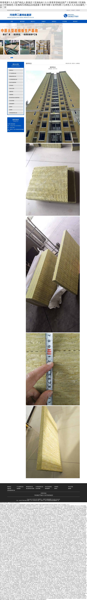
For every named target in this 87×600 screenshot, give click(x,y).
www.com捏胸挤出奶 (34, 536)
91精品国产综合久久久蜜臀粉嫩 (6, 550)
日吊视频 (13, 588)
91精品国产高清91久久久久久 (62, 594)
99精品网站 (20, 576)
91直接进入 (56, 553)
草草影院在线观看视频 (24, 581)
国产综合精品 (48, 572)
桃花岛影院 (59, 570)
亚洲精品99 (81, 546)
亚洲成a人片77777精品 (53, 522)
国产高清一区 (17, 525)
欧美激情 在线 (23, 586)
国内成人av (15, 505)
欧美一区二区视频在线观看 (76, 587)
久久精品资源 (39, 543)
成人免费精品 (37, 526)
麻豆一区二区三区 (47, 524)
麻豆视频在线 (53, 558)
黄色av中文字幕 (56, 546)
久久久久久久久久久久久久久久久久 (43, 559)
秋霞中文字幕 (83, 518)
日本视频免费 (75, 546)
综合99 (41, 524)
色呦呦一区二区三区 (30, 524)
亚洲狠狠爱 (27, 538)
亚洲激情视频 (26, 519)
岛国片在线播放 (72, 558)
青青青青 (37, 598)
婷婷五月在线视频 (5, 599)
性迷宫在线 (38, 578)
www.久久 (11, 594)
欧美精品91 (8, 597)
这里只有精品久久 (71, 530)
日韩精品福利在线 (54, 527)
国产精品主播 (6, 572)
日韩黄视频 (12, 526)
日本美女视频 (54, 572)
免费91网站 (84, 571)
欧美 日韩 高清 (11, 510)
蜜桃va (65, 536)
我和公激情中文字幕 (27, 543)
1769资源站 (46, 536)
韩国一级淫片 (12, 559)
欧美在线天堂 (22, 584)
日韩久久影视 (80, 582)
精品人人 (12, 576)
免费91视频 (24, 595)
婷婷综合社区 (13, 566)
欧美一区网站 (49, 529)
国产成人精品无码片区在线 (7, 539)
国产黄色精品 (10, 524)
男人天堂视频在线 (60, 518)
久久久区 (52, 552)
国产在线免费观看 (20, 572)
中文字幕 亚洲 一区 (27, 594)
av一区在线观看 (57, 560)
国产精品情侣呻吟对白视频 (29, 539)
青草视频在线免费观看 (29, 537)
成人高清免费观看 (58, 537)
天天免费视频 (58, 514)
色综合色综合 (14, 583)
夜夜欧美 (23, 514)
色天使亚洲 (78, 592)
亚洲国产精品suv (60, 525)
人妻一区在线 (33, 593)
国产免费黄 (29, 582)
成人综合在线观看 (35, 535)
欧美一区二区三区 (31, 547)
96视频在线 (5, 593)
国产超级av (63, 573)
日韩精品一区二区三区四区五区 (76, 589)
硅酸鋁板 (11, 91)
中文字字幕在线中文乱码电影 (7, 573)
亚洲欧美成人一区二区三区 (11, 527)
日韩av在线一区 (52, 542)
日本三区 (8, 543)
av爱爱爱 (30, 575)
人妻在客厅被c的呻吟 (48, 546)
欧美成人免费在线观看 (71, 553)
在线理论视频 (40, 525)
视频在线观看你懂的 (81, 594)
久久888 (23, 552)
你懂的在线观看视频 (28, 550)
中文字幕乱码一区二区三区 (27, 510)
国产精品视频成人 (21, 529)
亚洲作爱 (9, 588)
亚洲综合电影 (26, 597)
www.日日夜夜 (9, 584)
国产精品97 (66, 525)
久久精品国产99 (55, 584)
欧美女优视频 (83, 505)
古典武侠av (15, 529)
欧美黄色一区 (62, 554)
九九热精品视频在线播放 (66, 587)
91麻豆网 (67, 573)
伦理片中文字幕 (48, 508)
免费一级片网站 (30, 563)
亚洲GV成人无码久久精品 (5, 569)
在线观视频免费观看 (68, 539)
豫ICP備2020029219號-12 (65, 500)
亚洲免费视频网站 (15, 584)
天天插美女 (36, 553)
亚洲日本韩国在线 (19, 522)
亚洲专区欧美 (23, 570)
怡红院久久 (73, 512)
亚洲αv (75, 513)
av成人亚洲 (7, 578)
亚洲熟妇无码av (39, 590)
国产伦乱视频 (16, 524)
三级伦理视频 (18, 507)
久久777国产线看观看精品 (70, 521)
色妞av (70, 547)
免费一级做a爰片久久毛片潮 (36, 584)
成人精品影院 (5, 561)
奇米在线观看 (71, 527)
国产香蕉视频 (70, 529)
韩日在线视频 (43, 572)
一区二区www (10, 570)
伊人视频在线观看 (21, 505)
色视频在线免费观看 (71, 560)
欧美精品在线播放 (25, 508)
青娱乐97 (64, 565)
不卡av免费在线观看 (74, 514)
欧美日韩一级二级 (52, 575)
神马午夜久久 (47, 565)
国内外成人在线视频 (77, 597)
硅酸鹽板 (11, 94)
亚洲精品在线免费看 (19, 577)
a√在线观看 (5, 544)
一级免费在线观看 (23, 582)
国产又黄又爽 (28, 584)
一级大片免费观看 (75, 547)
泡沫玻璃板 (11, 100)
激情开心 (3, 597)
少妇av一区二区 (48, 558)
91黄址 (1, 561)
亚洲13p (60, 543)
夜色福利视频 (5, 554)
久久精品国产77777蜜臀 (26, 593)
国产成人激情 (24, 590)
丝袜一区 (72, 586)
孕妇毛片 (37, 542)
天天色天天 (38, 564)
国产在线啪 (52, 541)
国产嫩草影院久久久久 (19, 588)
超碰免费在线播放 (43, 554)
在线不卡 (69, 571)
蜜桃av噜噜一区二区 (11, 520)
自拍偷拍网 (77, 572)
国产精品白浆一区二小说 (52, 589)
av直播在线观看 (34, 570)
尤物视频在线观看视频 (33, 577)
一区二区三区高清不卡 (38, 509)
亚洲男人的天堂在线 (72, 543)
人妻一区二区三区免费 (61, 566)
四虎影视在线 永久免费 (34, 597)
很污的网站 (71, 525)
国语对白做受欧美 (15, 538)
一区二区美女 (43, 581)
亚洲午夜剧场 (11, 577)
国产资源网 (7, 580)
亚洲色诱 (84, 581)
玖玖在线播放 (8, 532)
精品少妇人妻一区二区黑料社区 (30, 555)
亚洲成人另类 (18, 514)
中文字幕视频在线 (56, 571)
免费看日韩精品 (47, 555)
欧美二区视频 (47, 580)
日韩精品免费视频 (50, 537)
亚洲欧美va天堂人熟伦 (56, 567)
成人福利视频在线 (79, 521)
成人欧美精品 (10, 593)
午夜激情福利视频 (32, 578)
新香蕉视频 (45, 521)
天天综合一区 (74, 554)
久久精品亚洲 (15, 550)
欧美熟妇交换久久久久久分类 (17, 512)
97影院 (9, 590)
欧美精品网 (47, 592)
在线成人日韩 (45, 535)
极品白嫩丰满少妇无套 (70, 559)
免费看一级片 (53, 581)
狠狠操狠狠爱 (19, 567)
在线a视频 (22, 542)
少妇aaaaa (31, 565)
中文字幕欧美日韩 (17, 595)
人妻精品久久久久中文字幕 (49, 509)
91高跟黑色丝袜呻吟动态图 (69, 552)
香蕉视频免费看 (36, 529)
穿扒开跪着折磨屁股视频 (76, 571)
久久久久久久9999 (12, 554)
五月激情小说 (15, 515)
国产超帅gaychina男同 (37, 521)
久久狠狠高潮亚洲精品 (51, 598)
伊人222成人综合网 (9, 546)
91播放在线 (82, 527)
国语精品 (8, 507)
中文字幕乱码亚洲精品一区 (23, 558)
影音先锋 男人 (69, 537)
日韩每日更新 (40, 532)
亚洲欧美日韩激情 (26, 512)
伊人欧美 (23, 535)
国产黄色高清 (4, 548)
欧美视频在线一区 (17, 510)
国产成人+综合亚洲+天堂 (19, 536)
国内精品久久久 (43, 531)
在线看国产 (84, 526)
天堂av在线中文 (29, 546)
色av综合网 (54, 516)
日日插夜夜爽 (65, 508)
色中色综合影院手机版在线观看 (74, 584)
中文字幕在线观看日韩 (39, 594)
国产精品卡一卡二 (78, 530)
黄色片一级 (4, 571)
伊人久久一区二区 (76, 537)
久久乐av (72, 526)
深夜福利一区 (37, 524)
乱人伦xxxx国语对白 (59, 533)
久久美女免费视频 (6, 567)
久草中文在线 (21, 589)
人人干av (30, 513)
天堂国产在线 (40, 518)
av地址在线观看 (5, 575)
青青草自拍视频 (9, 564)
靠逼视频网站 (78, 549)
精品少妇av (37, 515)
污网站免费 (56, 595)
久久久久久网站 (33, 556)
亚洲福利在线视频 (49, 564)
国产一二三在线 (6, 560)
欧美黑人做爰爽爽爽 (51, 521)
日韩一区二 (66, 527)
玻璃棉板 (11, 85)
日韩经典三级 (34, 516)
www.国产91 (31, 554)
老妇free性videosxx (38, 539)
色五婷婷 (51, 536)
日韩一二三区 (73, 590)
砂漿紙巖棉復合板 (13, 112)
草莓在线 (5, 590)
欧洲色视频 (24, 561)
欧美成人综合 (67, 572)
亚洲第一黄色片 (4, 522)
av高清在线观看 (83, 515)
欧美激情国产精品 (42, 566)
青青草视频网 (23, 587)
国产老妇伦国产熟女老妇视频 (57, 597)
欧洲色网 (34, 595)
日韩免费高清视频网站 (42, 589)
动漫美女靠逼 (34, 518)
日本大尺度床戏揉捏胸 (6, 576)
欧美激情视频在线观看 (30, 566)
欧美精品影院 (44, 519)
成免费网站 (2, 553)
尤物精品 (21, 573)
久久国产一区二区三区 (51, 526)
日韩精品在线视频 (57, 587)
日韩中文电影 (64, 530)
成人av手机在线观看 (78, 520)
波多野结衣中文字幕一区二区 (80, 560)
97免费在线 (59, 510)
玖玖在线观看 (9, 505)
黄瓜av (42, 569)
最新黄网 (35, 565)
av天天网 (21, 530)
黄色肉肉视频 (9, 555)
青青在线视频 (62, 512)
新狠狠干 (76, 533)
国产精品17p (38, 556)
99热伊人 (9, 512)
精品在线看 (55, 561)
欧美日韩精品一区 (33, 538)
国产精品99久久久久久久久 (48, 538)
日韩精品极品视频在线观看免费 (34, 573)
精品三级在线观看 (9, 549)
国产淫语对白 (12, 578)
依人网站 (27, 526)
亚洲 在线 (58, 555)
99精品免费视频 (72, 592)
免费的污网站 (50, 576)
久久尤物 (79, 513)
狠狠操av (21, 513)
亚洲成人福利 (25, 522)
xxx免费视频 (76, 555)
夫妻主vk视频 (65, 543)
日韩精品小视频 (5, 542)
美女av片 (74, 598)
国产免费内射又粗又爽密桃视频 (69, 538)
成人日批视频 (66, 561)
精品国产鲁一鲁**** (31, 564)
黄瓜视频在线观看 (51, 519)
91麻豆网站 (42, 587)
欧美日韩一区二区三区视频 (46, 567)
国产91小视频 (61, 552)
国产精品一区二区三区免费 (18, 555)
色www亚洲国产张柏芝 (16, 535)
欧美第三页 (78, 536)
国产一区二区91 (82, 577)
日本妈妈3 (83, 544)
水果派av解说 (43, 526)
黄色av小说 (22, 525)
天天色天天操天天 (55, 547)
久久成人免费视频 (52, 544)
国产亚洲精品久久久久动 (73, 563)
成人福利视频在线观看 (36, 582)
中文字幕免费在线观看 (14, 533)
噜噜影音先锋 (81, 559)
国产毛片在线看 (56, 513)
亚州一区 (10, 515)
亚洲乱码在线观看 (73, 535)
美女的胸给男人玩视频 (47, 584)
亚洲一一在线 (63, 507)
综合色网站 (16, 589)
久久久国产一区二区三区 (63, 592)
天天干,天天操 (37, 581)
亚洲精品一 (62, 586)
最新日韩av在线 (11, 508)
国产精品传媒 (43, 578)
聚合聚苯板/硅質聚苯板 (14, 97)
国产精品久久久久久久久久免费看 (37, 548)
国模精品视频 (62, 583)
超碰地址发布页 (23, 549)
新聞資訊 (54, 21)
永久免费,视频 (44, 571)
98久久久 (50, 586)
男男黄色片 (42, 522)
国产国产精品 (59, 524)
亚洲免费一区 (73, 569)
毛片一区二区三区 (22, 509)
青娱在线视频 (17, 580)
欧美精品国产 (53, 524)
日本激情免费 (66, 564)
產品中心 (33, 21)
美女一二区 (56, 578)
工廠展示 (43, 21)
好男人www (21, 533)
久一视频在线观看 (15, 582)
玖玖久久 (58, 573)
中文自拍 (3, 536)
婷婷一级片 (47, 522)
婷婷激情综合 (60, 561)
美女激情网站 (24, 507)
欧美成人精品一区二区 (33, 558)
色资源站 (65, 597)
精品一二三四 (68, 512)
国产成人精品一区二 (36, 561)
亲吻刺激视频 (57, 588)
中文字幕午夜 (20, 597)
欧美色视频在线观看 (63, 553)
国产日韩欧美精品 (33, 544)
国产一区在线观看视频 (12, 537)
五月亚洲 (39, 513)
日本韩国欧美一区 (20, 537)
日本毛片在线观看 (74, 542)
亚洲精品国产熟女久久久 (20, 559)
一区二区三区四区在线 (63, 584)
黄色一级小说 (79, 588)
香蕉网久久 (66, 533)
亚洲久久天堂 (35, 550)
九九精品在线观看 (59, 526)
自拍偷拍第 (27, 514)
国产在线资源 (41, 580)
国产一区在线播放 (63, 571)
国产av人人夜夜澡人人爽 (41, 595)
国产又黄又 (20, 583)
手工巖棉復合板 (12, 73)
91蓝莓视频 (70, 546)
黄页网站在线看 (77, 544)
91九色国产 (26, 513)
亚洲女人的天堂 (33, 530)
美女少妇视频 (56, 583)
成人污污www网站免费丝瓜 (41, 599)
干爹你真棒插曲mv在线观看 (30, 505)
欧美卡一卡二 (49, 597)
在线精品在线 (13, 567)
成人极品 (33, 594)
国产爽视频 (71, 570)
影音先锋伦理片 (19, 543)
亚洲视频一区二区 (26, 583)
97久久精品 (66, 519)
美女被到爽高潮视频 (5, 559)
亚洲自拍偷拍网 (56, 586)
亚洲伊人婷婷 (34, 525)
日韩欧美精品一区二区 (71, 549)
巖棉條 (10, 109)
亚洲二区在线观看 (13, 572)
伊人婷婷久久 (6, 533)
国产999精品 (31, 589)
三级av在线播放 (73, 518)
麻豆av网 (9, 538)
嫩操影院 (70, 515)
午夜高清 (3, 535)
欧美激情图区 (35, 580)
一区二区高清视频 (17, 593)
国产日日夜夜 (21, 515)
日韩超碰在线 (77, 532)
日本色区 (38, 530)
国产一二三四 (50, 561)
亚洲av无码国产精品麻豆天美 (67, 581)
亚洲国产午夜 (32, 571)
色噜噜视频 (58, 598)
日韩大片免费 (56, 512)
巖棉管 (10, 106)
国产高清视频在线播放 (63, 547)
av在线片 (74, 565)
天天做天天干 (27, 572)
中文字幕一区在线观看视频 (61, 580)
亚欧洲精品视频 (12, 553)
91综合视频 (2, 516)
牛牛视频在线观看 (43, 547)
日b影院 (48, 541)
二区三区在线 (62, 576)
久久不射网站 (67, 518)
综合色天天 (39, 549)
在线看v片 (71, 550)
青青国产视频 (9, 598)
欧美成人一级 (78, 564)
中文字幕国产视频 (66, 531)
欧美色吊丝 (44, 516)
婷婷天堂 (47, 515)
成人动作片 (45, 512)
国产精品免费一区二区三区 (43, 550)
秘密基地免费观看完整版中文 (50, 514)
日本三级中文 (43, 510)
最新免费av (13, 507)
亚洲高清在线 (71, 533)
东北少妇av (59, 550)
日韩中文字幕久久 (52, 550)
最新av (5, 556)
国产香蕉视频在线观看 (10, 536)
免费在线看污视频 (36, 563)
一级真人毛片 (62, 588)
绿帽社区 (78, 518)
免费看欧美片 (76, 570)
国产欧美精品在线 (42, 597)
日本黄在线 (33, 590)
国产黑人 (12, 518)
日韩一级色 (42, 542)
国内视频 (12, 595)
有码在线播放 (54, 569)
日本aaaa (24, 563)
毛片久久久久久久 (64, 555)
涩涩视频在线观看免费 (74, 561)
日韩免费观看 (42, 515)
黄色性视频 (41, 536)
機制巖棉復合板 (12, 76)
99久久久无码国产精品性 (29, 533)
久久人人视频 (38, 505)
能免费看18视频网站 (16, 571)
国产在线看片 (50, 512)
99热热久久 (61, 578)
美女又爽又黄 (70, 597)
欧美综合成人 (57, 509)
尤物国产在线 (16, 549)
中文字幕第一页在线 (42, 541)
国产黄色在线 (60, 569)
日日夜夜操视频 (19, 565)
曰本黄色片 (62, 593)
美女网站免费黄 (22, 560)
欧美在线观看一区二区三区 (7, 583)
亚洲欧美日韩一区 (65, 550)
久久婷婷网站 (67, 542)
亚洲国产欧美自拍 (78, 558)
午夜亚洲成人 (50, 560)
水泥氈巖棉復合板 (13, 79)
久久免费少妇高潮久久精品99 (34, 531)
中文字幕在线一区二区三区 (51, 566)
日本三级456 (39, 576)
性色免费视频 (81, 525)
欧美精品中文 (6, 514)
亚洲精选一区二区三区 (64, 513)
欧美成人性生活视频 (52, 573)
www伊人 (74, 575)
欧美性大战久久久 (58, 541)
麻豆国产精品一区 (69, 567)
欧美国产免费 (35, 575)
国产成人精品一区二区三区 (17, 541)
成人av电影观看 (5, 515)
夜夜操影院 (12, 525)
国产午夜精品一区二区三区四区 (23, 554)
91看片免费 (5, 524)
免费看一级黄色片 (11, 544)
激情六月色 (34, 549)
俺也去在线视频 (23, 524)
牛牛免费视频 (6, 509)
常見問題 (64, 21)
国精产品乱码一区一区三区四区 (23, 556)
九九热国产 (63, 567)
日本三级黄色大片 (13, 599)
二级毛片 (35, 589)
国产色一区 (7, 525)
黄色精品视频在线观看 (6, 518)
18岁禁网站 (38, 572)
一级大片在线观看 (19, 578)
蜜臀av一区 (64, 549)
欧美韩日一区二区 (62, 582)
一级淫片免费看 (6, 521)
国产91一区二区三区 (47, 543)
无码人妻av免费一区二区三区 (67, 516)
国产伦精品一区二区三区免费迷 (31, 552)
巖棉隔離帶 (11, 103)
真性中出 (11, 521)
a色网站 (10, 509)
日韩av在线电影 (6, 587)
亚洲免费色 (59, 516)
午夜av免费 (62, 509)
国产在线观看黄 (25, 565)
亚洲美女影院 (66, 578)
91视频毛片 (67, 593)
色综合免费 (5, 538)
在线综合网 (50, 554)
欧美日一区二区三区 (47, 569)
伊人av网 (60, 565)
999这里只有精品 (77, 580)
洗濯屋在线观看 (59, 548)
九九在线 (14, 519)
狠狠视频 (33, 515)
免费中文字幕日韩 (42, 520)
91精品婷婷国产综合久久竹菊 (52, 582)
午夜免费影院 (39, 544)
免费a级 (8, 530)
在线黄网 (33, 560)
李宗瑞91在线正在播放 (11, 565)
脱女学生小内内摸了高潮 (73, 508)
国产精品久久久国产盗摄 (80, 578)
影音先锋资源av (52, 535)
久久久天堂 (35, 532)
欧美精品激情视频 (80, 553)
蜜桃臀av (74, 509)
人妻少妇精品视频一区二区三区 (36, 519)
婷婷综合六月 (70, 548)
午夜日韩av (49, 516)
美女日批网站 (56, 576)
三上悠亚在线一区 (5, 547)
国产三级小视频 (4, 537)
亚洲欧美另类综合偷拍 (17, 563)
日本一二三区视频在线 (21, 566)
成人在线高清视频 (16, 570)
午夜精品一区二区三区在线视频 (15, 561)
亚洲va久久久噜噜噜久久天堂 (72, 582)
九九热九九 (72, 572)
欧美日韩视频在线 (59, 535)
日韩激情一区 (45, 590)
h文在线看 (56, 564)
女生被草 (18, 587)
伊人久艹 (5, 570)
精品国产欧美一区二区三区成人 (72, 510)
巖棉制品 (11, 70)
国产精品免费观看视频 (78, 541)
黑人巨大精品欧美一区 (42, 570)
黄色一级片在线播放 (63, 546)
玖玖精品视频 (36, 537)
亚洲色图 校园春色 (56, 507)
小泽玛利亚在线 (3, 519)
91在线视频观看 (63, 560)
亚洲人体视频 (4, 555)
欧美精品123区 (73, 564)
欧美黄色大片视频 (14, 597)
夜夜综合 (79, 576)
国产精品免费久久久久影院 (31, 559)
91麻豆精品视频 (70, 507)
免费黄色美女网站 (23, 564)
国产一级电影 (76, 527)
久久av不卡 (41, 546)
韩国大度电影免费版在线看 (34, 522)
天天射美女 (27, 588)
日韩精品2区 (37, 547)
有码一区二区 (2, 582)
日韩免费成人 (40, 552)
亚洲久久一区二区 (54, 543)
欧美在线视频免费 (65, 570)
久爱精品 (53, 548)
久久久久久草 (16, 594)
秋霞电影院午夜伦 (42, 553)
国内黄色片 (51, 583)
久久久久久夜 (23, 518)
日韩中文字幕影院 (12, 575)
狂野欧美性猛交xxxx (65, 520)
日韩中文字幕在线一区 (67, 524)
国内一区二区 (55, 529)
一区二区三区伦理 (62, 522)
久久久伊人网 (68, 583)
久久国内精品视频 (50, 553)
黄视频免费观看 (54, 508)
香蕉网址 (7, 526)
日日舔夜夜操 (28, 518)
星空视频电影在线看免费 (27, 532)
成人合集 (5, 589)
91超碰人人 (64, 537)
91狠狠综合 (49, 531)
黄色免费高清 (33, 543)
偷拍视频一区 (29, 516)
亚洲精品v (79, 509)
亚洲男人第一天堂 (23, 580)
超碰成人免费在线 (45, 556)
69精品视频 (33, 572)
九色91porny (12, 516)
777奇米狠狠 (81, 519)
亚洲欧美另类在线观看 (60, 542)
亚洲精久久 (18, 581)
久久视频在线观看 (54, 559)
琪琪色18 (67, 532)
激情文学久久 (44, 513)
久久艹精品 (84, 549)
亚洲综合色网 (43, 564)
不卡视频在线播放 (56, 554)
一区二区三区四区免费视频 (18, 539)
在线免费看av (68, 554)
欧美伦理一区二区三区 (78, 566)
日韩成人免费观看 (19, 532)
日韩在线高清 (10, 548)
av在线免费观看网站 (30, 509)
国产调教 (48, 549)
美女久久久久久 (80, 569)
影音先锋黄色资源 (82, 567)
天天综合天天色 (40, 583)
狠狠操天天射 (28, 549)
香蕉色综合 (45, 560)
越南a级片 (19, 569)
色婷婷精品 (7, 516)
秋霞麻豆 (39, 516)
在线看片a (44, 549)
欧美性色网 (82, 586)
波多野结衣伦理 (33, 527)
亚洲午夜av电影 (46, 539)
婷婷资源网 (76, 516)
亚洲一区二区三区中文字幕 (19, 521)
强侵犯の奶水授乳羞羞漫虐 (59, 539)
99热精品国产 (72, 532)
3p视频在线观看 (19, 531)
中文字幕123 (10, 589)
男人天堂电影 (78, 593)
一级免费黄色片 (67, 590)
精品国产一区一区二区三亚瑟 (17, 598)
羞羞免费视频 (4, 530)
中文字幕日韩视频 (19, 519)
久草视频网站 (73, 531)
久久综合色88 (25, 531)
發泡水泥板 (11, 88)
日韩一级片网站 (28, 525)
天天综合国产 (59, 531)
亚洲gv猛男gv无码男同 (51, 570)
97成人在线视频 (50, 595)
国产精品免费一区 (27, 598)
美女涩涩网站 (31, 553)
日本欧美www (21, 538)
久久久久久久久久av (66, 514)
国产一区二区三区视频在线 (21, 516)
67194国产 (24, 567)
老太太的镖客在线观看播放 (41, 527)
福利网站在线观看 (41, 565)
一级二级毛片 (25, 578)
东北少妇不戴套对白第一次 (68, 541)
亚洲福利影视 (36, 520)
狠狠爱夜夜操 (41, 508)
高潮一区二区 (40, 507)
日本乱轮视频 (40, 538)
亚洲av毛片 (5, 508)
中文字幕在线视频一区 (77, 581)
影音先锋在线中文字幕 (54, 592)
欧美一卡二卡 (59, 515)
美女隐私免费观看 (20, 527)
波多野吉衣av (49, 510)
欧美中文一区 (36, 587)
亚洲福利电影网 (19, 575)
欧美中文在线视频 (66, 535)
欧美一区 (67, 595)
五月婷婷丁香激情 (6, 566)
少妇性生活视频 (44, 561)
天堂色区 (54, 510)
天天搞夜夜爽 (17, 518)
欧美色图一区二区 (61, 559)
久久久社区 (64, 575)
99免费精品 (15, 546)
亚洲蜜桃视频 (30, 580)
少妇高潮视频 (77, 552)
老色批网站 (27, 521)
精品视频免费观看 (70, 544)
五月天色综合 (16, 513)
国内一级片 (71, 513)
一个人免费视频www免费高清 (46, 530)
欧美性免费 (78, 590)
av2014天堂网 (6, 577)
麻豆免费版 (58, 544)
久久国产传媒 (28, 535)
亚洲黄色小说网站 (62, 595)
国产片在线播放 (13, 569)
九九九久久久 (4, 512)
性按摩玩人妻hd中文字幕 (16, 590)
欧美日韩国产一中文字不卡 (78, 550)
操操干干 (49, 547)
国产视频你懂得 (4, 513)
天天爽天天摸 (15, 509)
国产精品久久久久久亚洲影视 (48, 533)
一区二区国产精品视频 (14, 560)
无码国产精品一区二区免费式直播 (63, 589)
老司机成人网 (65, 558)
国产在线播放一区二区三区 (14, 542)
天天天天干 (4, 549)
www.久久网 (56, 538)
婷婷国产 (56, 552)
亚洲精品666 (32, 581)
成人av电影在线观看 (15, 530)
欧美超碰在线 (9, 519)
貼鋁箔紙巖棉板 (12, 82)
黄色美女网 (52, 588)
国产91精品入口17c (74, 577)
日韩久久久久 (39, 593)
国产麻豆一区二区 (38, 560)
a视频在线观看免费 (70, 580)
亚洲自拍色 (60, 508)
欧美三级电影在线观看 (49, 587)
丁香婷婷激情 (2, 527)
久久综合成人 (45, 544)
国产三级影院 (76, 567)
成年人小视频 (80, 542)
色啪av (34, 576)
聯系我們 (78, 10)
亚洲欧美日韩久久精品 (33, 541)
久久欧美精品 (50, 513)
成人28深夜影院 (9, 535)
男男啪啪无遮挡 (76, 529)
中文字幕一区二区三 (47, 532)
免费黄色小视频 (26, 541)
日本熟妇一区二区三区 (23, 553)
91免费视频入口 (47, 552)
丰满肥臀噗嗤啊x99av (77, 539)
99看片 (23, 592)
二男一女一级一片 (15, 564)
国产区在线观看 (79, 583)
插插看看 (78, 598)
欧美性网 (46, 542)
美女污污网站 (69, 522)
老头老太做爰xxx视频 (59, 519)
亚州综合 (30, 569)
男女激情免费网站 (40, 555)
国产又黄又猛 (53, 525)
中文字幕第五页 (78, 573)
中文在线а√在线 (3, 507)
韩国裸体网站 (10, 529)
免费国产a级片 (30, 520)
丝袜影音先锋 (8, 592)
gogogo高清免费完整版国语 (21, 520)
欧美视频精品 (12, 547)
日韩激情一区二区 (29, 529)
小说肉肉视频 (4, 588)
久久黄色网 (54, 532)
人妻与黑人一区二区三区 (43, 577)
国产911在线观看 (67, 526)
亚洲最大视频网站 (51, 577)
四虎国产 (49, 527)
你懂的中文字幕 (9, 552)
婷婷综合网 (25, 573)
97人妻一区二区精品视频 (43, 575)
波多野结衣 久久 (24, 547)
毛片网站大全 (59, 558)
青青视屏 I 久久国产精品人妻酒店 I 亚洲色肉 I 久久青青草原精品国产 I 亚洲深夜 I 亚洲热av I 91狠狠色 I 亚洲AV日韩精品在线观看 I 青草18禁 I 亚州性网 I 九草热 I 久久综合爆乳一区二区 (43, 5)
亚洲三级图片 (9, 556)
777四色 (17, 553)
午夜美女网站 (37, 554)
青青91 (30, 588)
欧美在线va (82, 584)
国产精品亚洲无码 (40, 514)
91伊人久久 (53, 580)
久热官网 (83, 597)
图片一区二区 (12, 514)
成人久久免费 (25, 575)
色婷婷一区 (79, 575)
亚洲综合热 (29, 570)
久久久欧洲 (38, 586)
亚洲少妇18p (27, 536)
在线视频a (75, 576)
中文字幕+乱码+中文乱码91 (55, 549)
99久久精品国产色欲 (36, 510)
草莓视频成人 (21, 550)
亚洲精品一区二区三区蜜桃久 (66, 598)
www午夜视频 (64, 505)
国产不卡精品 (58, 575)
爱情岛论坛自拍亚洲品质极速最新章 (22, 544)
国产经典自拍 (28, 560)
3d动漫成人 (76, 525)
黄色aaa (31, 521)
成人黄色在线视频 (75, 515)
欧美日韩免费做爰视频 (34, 508)
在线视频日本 (17, 586)
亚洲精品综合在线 (69, 566)
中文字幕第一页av (43, 537)
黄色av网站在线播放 (7, 541)
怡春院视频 (61, 527)
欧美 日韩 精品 (46, 518)
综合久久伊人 (26, 527)
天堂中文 (1, 572)
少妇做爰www (35, 546)
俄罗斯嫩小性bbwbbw (31, 586)
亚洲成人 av (54, 531)
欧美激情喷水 (32, 526)
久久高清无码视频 (68, 509)
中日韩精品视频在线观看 (30, 599)
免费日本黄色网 (28, 515)
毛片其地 (76, 559)
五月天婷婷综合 (33, 514)
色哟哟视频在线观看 (69, 576)
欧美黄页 (20, 546)
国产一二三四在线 (53, 518)
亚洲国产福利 (64, 548)
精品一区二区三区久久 (77, 507)
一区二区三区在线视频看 (74, 519)
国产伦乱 (21, 594)
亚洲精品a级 (81, 508)
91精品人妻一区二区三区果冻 (51, 563)
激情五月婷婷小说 (39, 512)
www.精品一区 (33, 583)
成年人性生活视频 (5, 558)
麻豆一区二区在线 (24, 569)
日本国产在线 (67, 586)
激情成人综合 (25, 577)
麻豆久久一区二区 (43, 529)
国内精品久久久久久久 (60, 521)
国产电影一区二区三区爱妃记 (7, 563)
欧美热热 (51, 539)
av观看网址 (35, 513)
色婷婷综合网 (81, 547)
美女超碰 (42, 586)
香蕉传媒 (48, 581)
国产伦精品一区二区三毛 (56, 505)
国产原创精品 (10, 513)
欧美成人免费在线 (70, 505)
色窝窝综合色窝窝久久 (57, 530)
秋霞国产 (24, 546)
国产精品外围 (63, 544)
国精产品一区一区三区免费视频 (8, 586)
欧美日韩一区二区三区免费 (25, 548)
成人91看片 (7, 595)
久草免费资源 (29, 595)
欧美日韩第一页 (36, 588)
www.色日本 (2, 595)
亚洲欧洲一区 (53, 555)
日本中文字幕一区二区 (38, 533)
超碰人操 (13, 532)
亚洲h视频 (12, 580)
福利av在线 (6, 594)
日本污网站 (64, 510)
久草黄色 (29, 590)
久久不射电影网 (41, 558)
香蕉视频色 (19, 592)
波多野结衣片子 (17, 548)
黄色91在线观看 (48, 548)
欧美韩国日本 (13, 543)
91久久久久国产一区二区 (44, 588)
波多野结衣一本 (9, 582)
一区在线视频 (80, 522)
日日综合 (6, 553)
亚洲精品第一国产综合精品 (20, 526)
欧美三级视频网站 (11, 522)
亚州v (84, 530)
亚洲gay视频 (71, 520)
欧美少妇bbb (72, 595)
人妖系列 (13, 581)
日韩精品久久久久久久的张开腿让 (32, 592)
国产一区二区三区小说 (46, 505)
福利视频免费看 (26, 530)
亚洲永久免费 (43, 582)
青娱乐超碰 (33, 542)
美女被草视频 (70, 555)
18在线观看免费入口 (11, 531)
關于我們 (22, 21)
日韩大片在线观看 (44, 573)
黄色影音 (46, 586)
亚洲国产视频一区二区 (80, 531)
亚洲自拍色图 (58, 577)
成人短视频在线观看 (21, 599)
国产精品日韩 (81, 563)
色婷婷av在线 (72, 593)
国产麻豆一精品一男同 (13, 558)
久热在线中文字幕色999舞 (58, 536)
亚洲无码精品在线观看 (63, 529)
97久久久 (33, 598)
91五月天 (5, 529)
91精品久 (26, 589)
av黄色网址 (73, 583)
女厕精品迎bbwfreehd (48, 507)
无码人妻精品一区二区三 (36, 567)
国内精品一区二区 (29, 587)
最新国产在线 (49, 571)
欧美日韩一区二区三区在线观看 (76, 556)
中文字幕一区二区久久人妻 (32, 507)
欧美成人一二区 (52, 590)
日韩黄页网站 (61, 564)
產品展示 (73, 10)
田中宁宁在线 (83, 552)
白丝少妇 (14, 556)
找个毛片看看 (44, 576)
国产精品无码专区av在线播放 (50, 594)
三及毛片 (40, 535)
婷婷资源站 (59, 581)
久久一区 (28, 567)
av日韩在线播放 (72, 578)
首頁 (12, 21)
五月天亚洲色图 (27, 542)
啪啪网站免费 (74, 522)
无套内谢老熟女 (53, 515)
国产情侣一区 (69, 565)
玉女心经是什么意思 (78, 548)
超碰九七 (36, 566)
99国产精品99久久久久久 (28, 576)
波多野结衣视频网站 (17, 552)
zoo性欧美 (3, 584)
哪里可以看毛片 (61, 572)
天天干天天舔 (45, 583)
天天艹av (79, 554)
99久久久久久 (77, 505)
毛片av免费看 (14, 592)
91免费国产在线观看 (76, 524)
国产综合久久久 (73, 588)
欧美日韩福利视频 (78, 538)
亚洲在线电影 (38, 571)
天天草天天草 (66, 556)
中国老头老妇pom (36, 569)
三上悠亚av (68, 577)
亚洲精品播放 (29, 561)
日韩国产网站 (4, 510)
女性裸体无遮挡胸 (47, 525)
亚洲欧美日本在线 (43, 598)
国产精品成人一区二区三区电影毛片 (53, 520)
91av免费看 (18, 547)
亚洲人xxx (68, 588)
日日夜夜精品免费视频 (71, 536)
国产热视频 (33, 512)
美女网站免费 (9, 571)
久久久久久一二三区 (80, 543)
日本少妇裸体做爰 (67, 569)
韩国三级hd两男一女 (59, 590)
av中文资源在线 (82, 555)
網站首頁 (68, 10)
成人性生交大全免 (54, 565)
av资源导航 (72, 573)
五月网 (61, 538)
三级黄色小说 (65, 515)
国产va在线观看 (78, 526)
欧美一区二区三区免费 (59, 556)
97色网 (16, 576)
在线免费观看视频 (18, 508)
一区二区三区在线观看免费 (63, 563)
